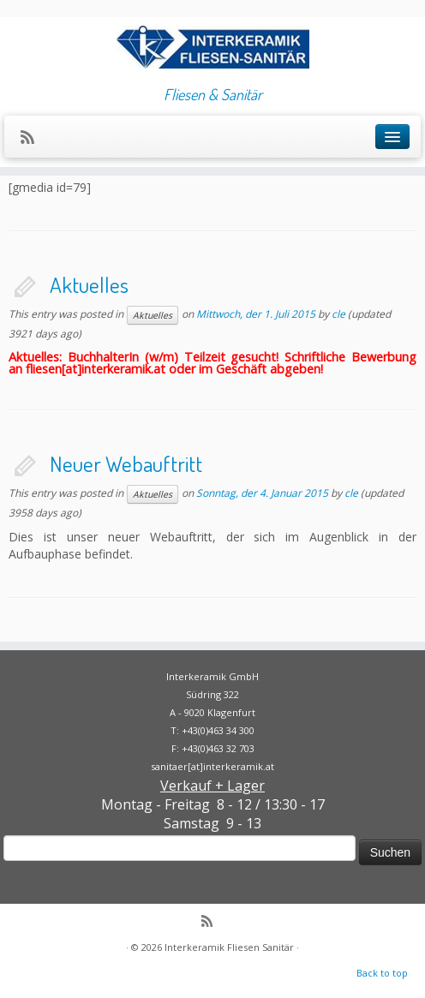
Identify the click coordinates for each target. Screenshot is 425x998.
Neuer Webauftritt (126, 463)
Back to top (382, 972)
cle (338, 314)
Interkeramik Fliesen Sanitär (229, 947)
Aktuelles (89, 284)
